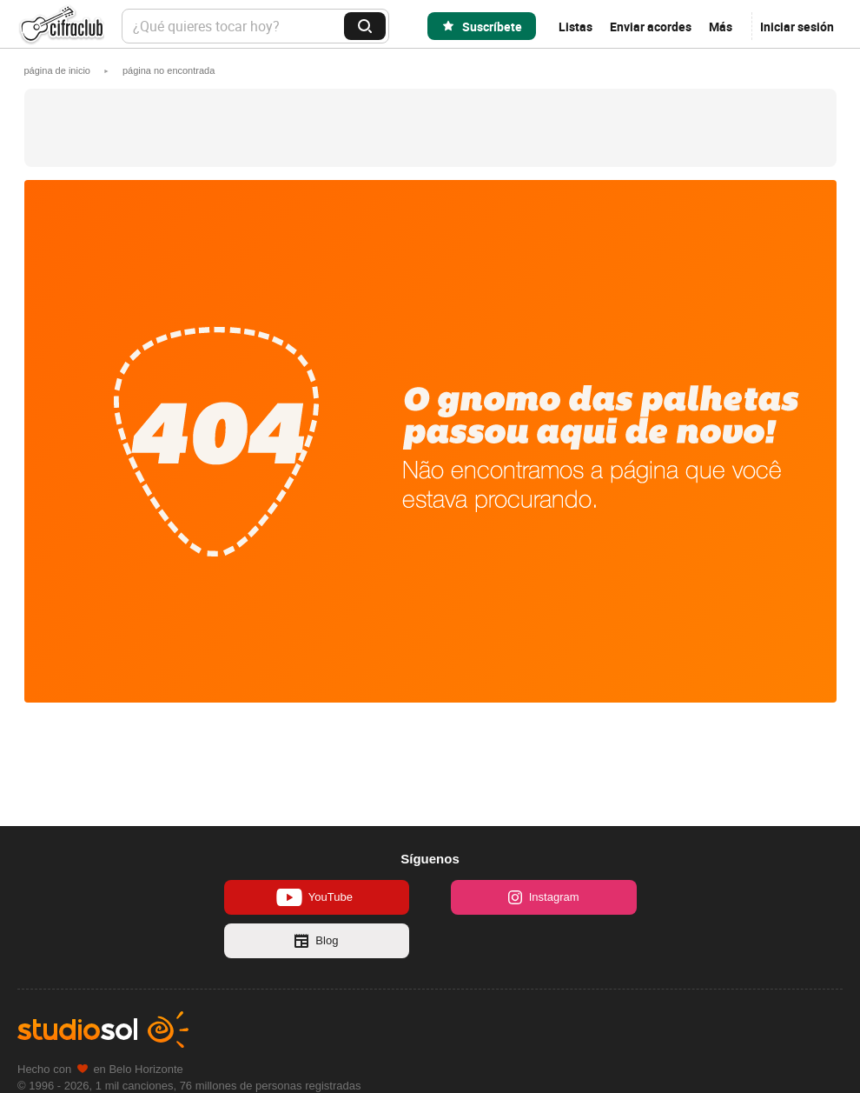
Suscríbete (492, 26)
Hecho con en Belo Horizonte (100, 1069)
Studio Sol (103, 1029)
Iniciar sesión (797, 26)
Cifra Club (60, 26)
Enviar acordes (650, 26)
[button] (168, 70)
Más (720, 26)
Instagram (543, 897)
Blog (316, 940)
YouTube (314, 897)
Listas (575, 26)
